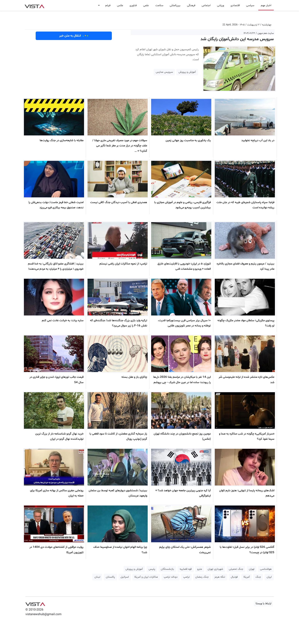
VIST (34, 5)
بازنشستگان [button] (167, 569)
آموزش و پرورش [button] (187, 72)
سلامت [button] (159, 5)
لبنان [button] (97, 577)
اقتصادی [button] (235, 5)
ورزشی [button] (220, 5)
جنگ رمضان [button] (202, 577)
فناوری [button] (133, 5)
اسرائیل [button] (124, 577)
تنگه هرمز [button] (219, 577)
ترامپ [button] (186, 577)
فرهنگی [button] (191, 5)
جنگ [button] (258, 577)
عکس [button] (120, 5)
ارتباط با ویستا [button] (263, 603)
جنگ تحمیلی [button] (236, 569)
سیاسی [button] (250, 5)
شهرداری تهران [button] (215, 569)
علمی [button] (146, 5)
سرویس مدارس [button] (164, 72)
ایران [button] (269, 577)
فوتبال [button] (234, 577)
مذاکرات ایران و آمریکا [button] (146, 577)
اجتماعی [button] (206, 5)
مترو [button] (199, 569)
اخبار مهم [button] (266, 5)
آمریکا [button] (246, 577)
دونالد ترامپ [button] (171, 577)
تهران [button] (251, 569)
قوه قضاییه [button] (186, 569)
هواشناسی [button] (266, 569)
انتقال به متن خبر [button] (73, 36)
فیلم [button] (107, 5)
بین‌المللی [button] (175, 5)
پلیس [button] (152, 569)
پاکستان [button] (110, 577)
